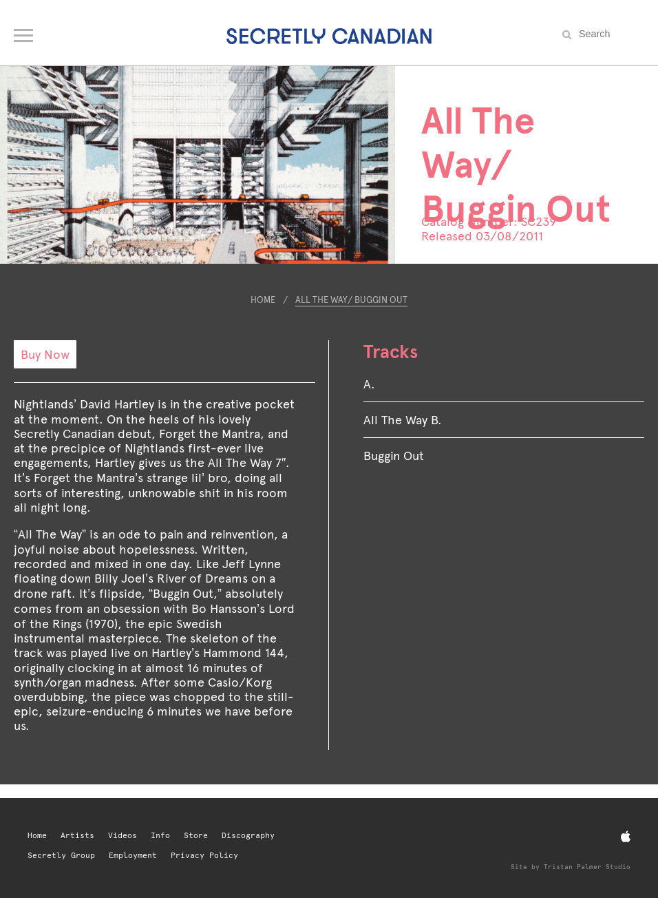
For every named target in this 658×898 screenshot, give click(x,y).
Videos (122, 835)
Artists (77, 835)
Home (263, 300)
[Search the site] (609, 34)
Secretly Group (61, 855)
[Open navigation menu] (24, 32)
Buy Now (45, 354)
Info (160, 835)
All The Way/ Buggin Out (351, 300)
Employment (133, 855)
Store (196, 835)
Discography (248, 835)
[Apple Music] (625, 837)
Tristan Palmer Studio (587, 866)
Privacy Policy (204, 855)
